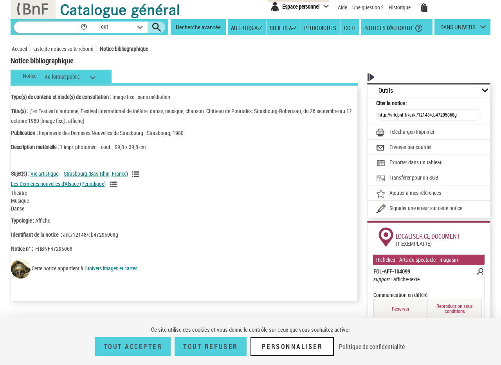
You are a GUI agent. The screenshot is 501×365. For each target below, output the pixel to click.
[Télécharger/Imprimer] (405, 132)
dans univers (458, 29)
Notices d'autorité (389, 27)
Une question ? (368, 7)
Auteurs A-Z (246, 27)
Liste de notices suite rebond (63, 48)
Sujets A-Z (283, 27)
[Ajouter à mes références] (408, 193)
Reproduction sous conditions (454, 308)
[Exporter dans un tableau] (409, 163)
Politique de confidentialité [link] (372, 346)
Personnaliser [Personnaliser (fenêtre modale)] (292, 346)
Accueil (19, 48)
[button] (83, 27)
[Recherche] (47, 27)
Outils (385, 90)
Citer (391, 103)
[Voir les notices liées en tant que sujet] (136, 174)
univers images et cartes (112, 268)
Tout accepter (133, 346)
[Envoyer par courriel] (403, 148)
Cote (350, 27)
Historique (400, 7)
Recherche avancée (198, 27)
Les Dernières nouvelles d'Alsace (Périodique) (58, 183)
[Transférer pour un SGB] (407, 178)
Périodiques (320, 27)
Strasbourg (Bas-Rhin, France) (96, 173)
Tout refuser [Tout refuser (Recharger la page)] (210, 346)
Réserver (400, 308)
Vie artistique (44, 173)
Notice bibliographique (124, 48)
